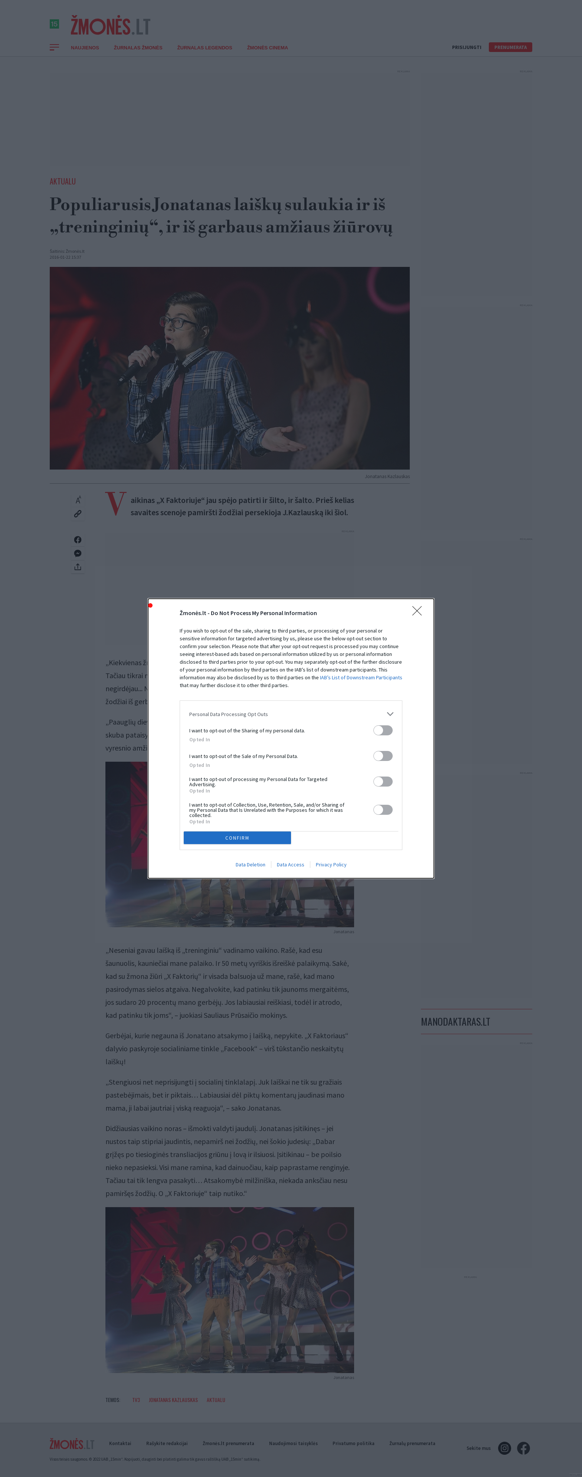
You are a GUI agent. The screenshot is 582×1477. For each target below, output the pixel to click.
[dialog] (291, 738)
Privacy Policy (331, 864)
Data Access (290, 864)
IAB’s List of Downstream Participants (361, 677)
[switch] (383, 730)
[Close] (419, 613)
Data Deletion (250, 864)
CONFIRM (237, 838)
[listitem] (291, 714)
